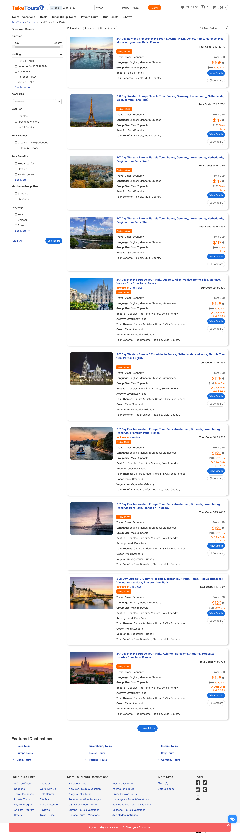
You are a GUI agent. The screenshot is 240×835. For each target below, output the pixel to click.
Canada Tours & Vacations (84, 815)
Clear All (17, 240)
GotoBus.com (166, 788)
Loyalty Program (23, 804)
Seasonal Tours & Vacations (128, 809)
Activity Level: (125, 318)
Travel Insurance (24, 794)
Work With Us (48, 788)
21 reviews (129, 287)
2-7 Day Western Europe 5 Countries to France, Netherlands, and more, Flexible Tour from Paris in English (170, 356)
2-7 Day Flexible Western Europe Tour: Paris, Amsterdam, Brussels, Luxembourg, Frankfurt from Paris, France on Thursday (168, 505)
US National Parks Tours (83, 804)
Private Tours (89, 17)
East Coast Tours (79, 783)
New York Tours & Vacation (85, 788)
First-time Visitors (26, 121)
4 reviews (129, 437)
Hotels (18, 815)
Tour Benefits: (125, 78)
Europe (31, 22)
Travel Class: (124, 57)
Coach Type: (124, 329)
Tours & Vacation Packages (85, 799)
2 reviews (129, 586)
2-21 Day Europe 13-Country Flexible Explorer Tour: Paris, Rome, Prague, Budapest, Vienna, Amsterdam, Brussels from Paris (170, 580)
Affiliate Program (24, 809)
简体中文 (163, 783)
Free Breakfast (24, 163)
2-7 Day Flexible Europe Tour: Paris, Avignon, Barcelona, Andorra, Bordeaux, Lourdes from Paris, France (165, 655)
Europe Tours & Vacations (84, 809)
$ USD (195, 7)
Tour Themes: (124, 324)
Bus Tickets (110, 17)
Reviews (45, 809)
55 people (22, 199)
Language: (122, 62)
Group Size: (123, 67)
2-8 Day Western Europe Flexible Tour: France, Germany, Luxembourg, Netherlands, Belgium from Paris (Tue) (170, 97)
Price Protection (49, 804)
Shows (128, 17)
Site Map (45, 799)
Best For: (121, 72)
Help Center (47, 794)
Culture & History (26, 148)
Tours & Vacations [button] (23, 17)
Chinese (21, 219)
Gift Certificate (23, 783)
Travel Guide (47, 815)
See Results (54, 240)
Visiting (37, 54)
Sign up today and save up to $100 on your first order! (159, 826)
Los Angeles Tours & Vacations (130, 799)
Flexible (20, 169)
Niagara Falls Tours (80, 794)
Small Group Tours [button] (64, 17)
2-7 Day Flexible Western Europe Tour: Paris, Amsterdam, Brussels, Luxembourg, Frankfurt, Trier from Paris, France (168, 430)
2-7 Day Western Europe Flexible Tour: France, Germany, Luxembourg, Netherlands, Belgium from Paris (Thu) (170, 220)
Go (58, 101)
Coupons (19, 788)
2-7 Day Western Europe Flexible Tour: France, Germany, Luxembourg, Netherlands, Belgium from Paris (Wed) (170, 159)
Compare (216, 80)
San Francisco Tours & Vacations (132, 804)
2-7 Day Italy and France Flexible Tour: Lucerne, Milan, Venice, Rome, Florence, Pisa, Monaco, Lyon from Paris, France (170, 40)
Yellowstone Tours (123, 788)
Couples (21, 116)
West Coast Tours (123, 783)
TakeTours (18, 22)
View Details (216, 73)
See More (23, 87)
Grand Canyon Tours (124, 794)
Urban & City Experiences (31, 142)
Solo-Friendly (24, 127)
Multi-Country (24, 174)
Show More (148, 728)
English (20, 214)
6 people (21, 193)
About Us (45, 783)
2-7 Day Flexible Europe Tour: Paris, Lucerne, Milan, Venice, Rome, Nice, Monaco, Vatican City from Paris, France (168, 281)
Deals (43, 17)
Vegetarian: (123, 334)
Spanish (20, 225)
